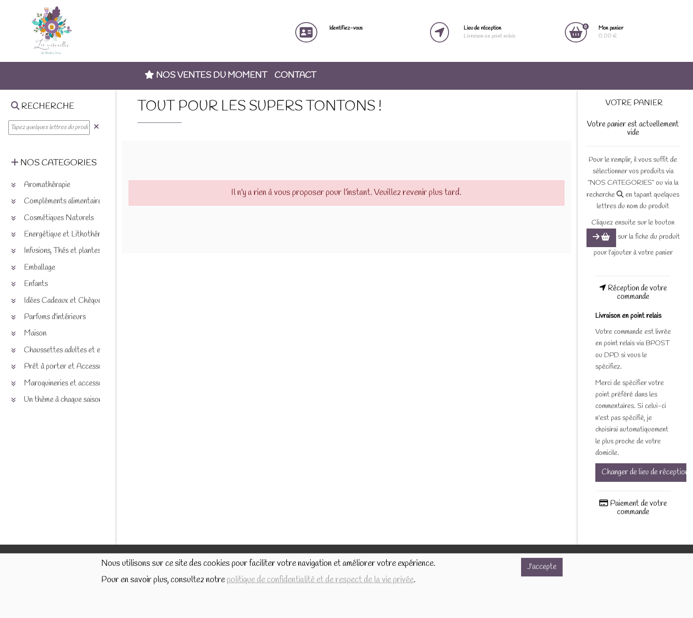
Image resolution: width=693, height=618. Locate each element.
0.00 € (610, 32)
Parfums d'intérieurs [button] (48, 317)
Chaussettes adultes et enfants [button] (65, 350)
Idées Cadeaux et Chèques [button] (58, 301)
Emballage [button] (33, 268)
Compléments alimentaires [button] (58, 201)
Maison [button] (28, 333)
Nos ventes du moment (206, 75)
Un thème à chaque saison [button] (56, 400)
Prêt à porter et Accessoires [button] (62, 367)
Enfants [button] (29, 284)
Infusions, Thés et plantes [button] (56, 251)
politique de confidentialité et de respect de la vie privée (320, 580)
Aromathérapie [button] (40, 185)
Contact (295, 75)
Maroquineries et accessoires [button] (62, 383)
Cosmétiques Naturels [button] (52, 218)
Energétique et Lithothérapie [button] (62, 234)
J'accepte (541, 567)
